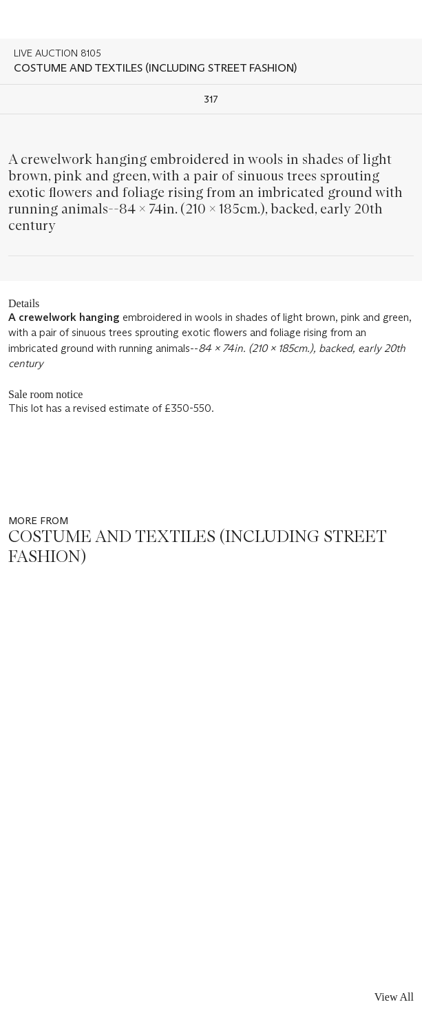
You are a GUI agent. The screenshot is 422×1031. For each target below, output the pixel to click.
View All (394, 997)
